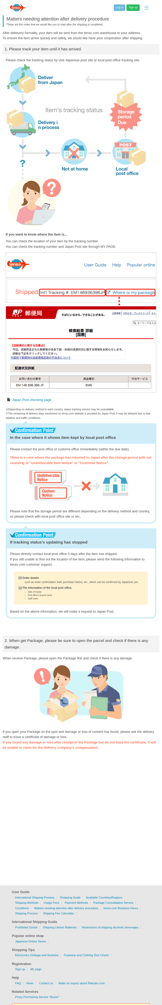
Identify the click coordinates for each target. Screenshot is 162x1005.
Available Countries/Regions (104, 897)
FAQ (18, 983)
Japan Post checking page (31, 400)
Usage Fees (51, 902)
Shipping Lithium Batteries (59, 927)
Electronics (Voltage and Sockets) (36, 955)
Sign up (20, 969)
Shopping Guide (70, 897)
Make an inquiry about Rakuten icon (82, 983)
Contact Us (46, 983)
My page (35, 969)
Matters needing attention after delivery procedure (66, 908)
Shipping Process (26, 913)
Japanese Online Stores (30, 941)
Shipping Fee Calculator (58, 913)
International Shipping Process (34, 897)
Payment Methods (76, 902)
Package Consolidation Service (113, 902)
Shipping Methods (26, 902)
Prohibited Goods (26, 927)
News (29, 983)
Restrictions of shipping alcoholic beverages (110, 927)
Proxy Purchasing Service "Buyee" (37, 997)
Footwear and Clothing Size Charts (86, 955)
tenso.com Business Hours (120, 908)
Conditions (22, 908)
